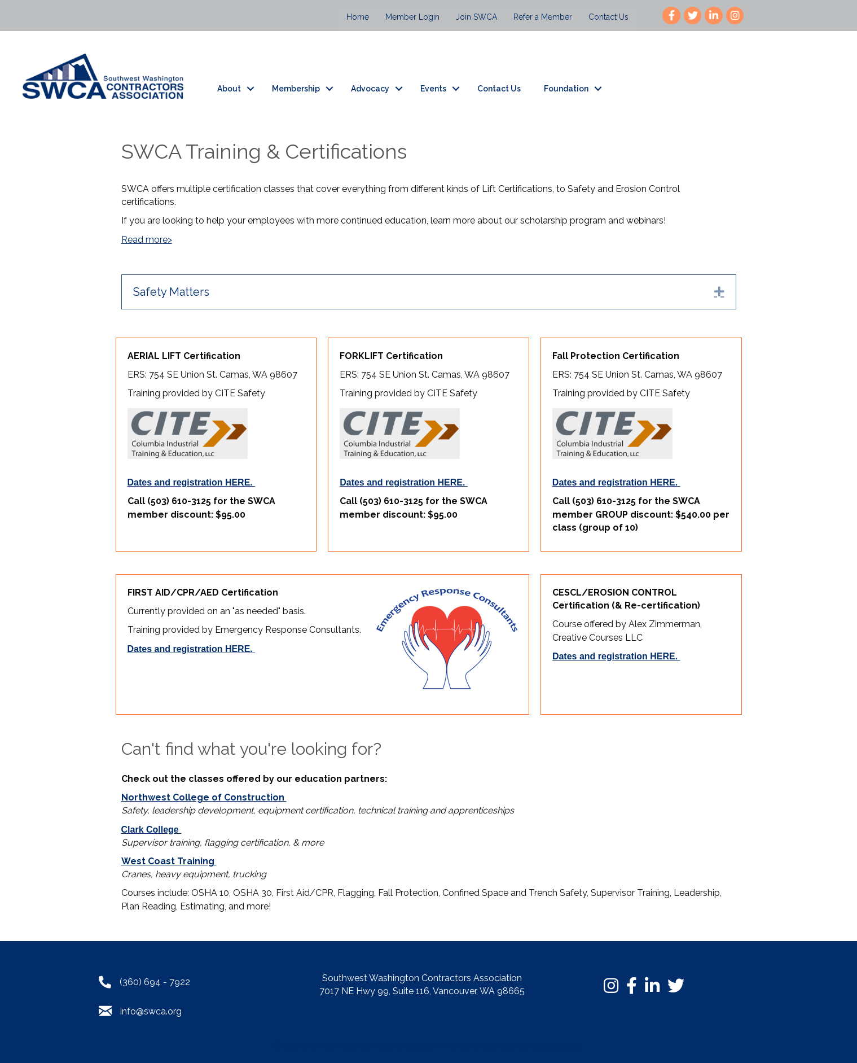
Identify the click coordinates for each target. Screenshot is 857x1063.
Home (357, 16)
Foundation (566, 88)
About (229, 88)
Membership (296, 88)
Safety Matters (171, 292)
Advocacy (370, 88)
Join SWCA (476, 16)
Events (433, 88)
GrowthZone (561, 1046)
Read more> (146, 239)
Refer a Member (542, 16)
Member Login (412, 16)
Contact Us (608, 16)
